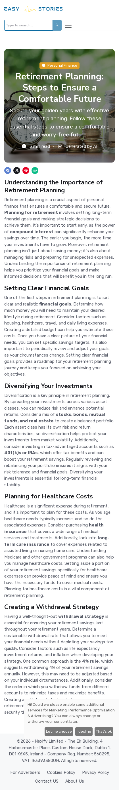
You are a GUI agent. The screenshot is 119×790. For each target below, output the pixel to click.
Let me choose (59, 731)
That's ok (104, 731)
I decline (84, 731)
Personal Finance (59, 65)
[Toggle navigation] (68, 25)
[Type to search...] (28, 25)
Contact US (47, 781)
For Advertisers (25, 772)
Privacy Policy (95, 772)
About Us (74, 781)
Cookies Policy (61, 772)
